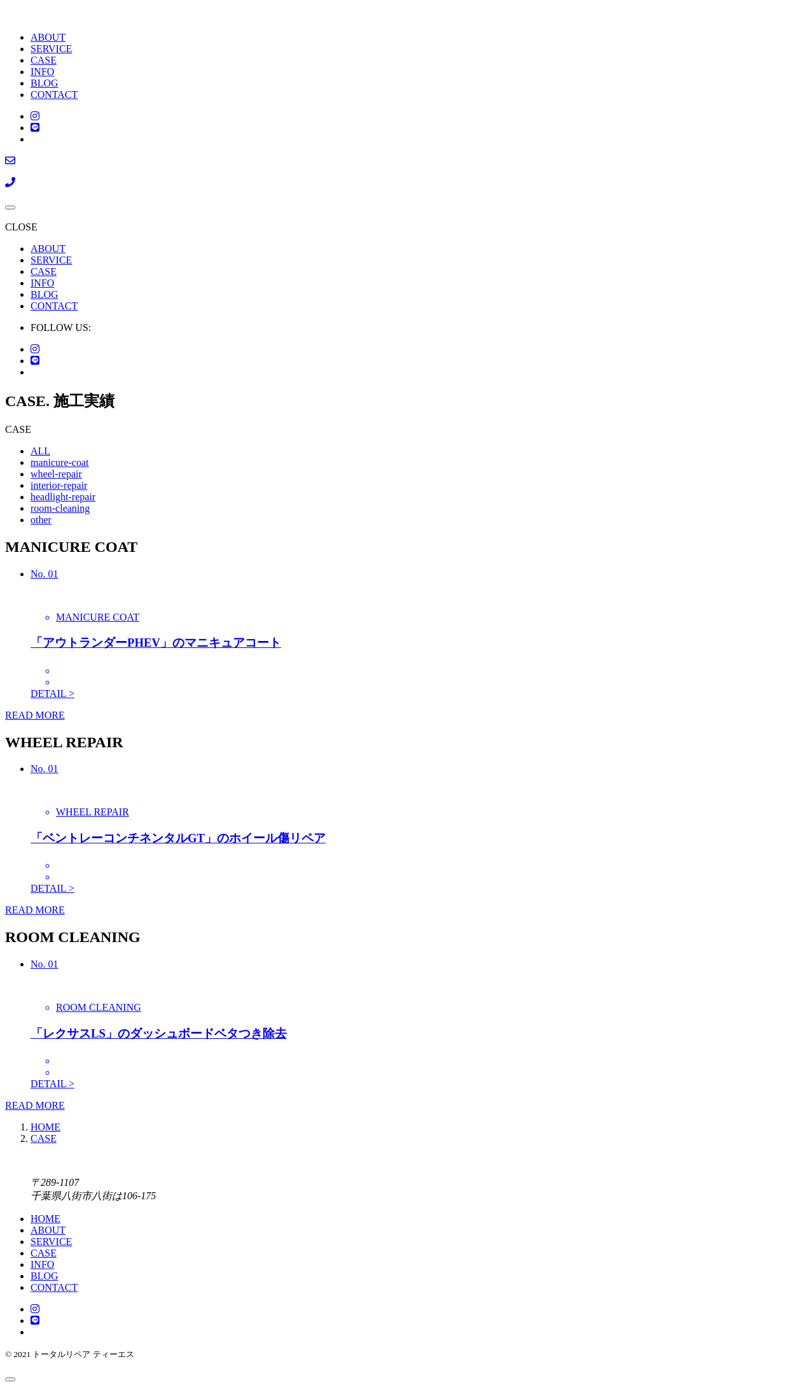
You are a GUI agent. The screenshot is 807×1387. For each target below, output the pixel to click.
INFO (42, 71)
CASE (44, 60)
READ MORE (35, 715)
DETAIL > (52, 693)
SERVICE (51, 48)
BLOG (45, 83)
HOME (45, 1218)
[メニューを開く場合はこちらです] (10, 207)
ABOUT (48, 37)
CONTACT (54, 94)
